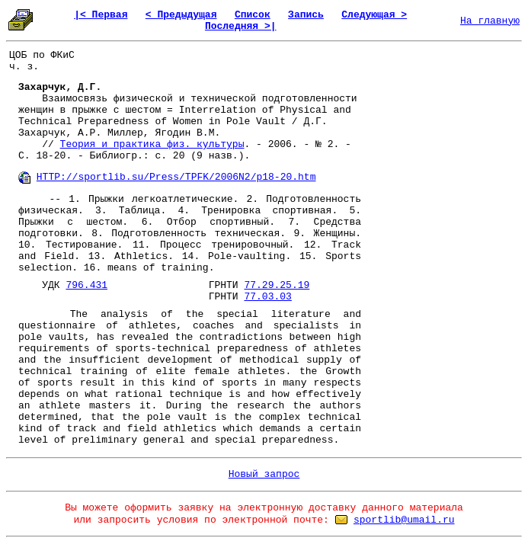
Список (252, 15)
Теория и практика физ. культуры (152, 144)
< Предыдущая (181, 15)
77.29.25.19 (276, 285)
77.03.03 (267, 297)
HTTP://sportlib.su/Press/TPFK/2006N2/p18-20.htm (176, 177)
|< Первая (100, 15)
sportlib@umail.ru (404, 520)
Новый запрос (264, 474)
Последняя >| (241, 26)
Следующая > (374, 15)
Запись (306, 15)
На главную (490, 21)
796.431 (86, 285)
